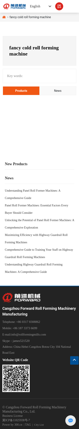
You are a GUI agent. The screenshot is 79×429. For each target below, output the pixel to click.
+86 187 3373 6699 (24, 328)
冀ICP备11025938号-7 (16, 420)
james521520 (21, 340)
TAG (28, 424)
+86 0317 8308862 (27, 321)
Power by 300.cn (12, 424)
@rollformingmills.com (31, 334)
